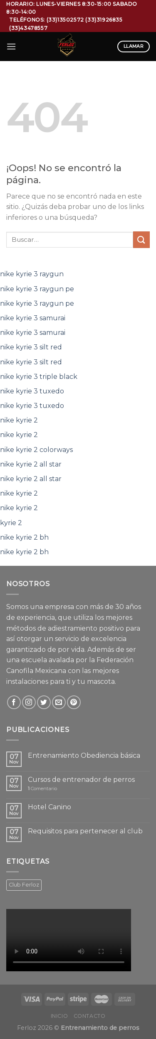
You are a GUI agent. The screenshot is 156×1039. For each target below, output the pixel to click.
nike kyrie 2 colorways (36, 450)
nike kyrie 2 (19, 420)
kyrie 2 (11, 523)
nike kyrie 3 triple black (38, 377)
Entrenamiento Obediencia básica (84, 755)
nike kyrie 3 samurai (32, 318)
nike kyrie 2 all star (31, 464)
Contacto (90, 1016)
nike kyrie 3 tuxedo (32, 391)
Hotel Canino (49, 807)
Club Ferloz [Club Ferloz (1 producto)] (24, 885)
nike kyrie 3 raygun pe (37, 289)
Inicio (59, 1016)
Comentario (42, 788)
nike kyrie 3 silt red (31, 347)
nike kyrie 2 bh (24, 537)
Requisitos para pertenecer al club (85, 831)
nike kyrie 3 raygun (32, 274)
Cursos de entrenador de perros (81, 780)
